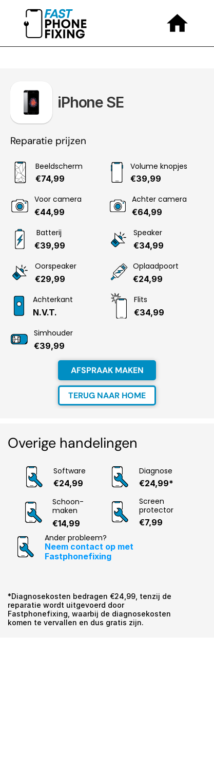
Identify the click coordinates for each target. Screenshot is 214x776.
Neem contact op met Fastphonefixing (90, 551)
